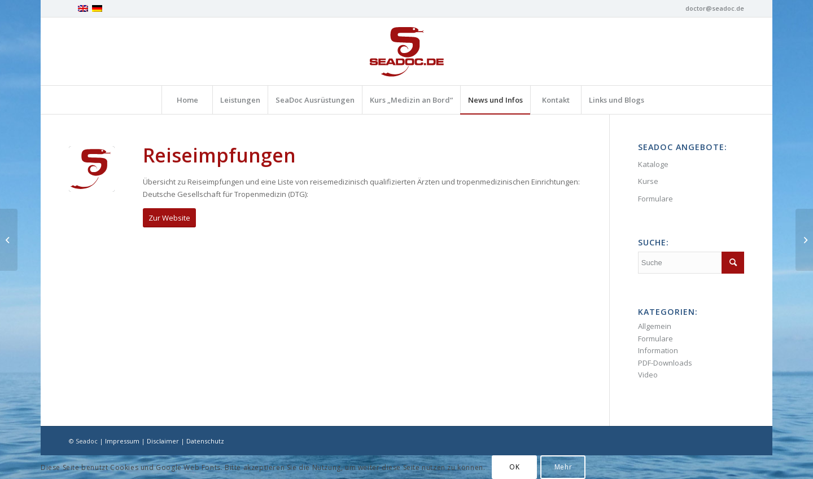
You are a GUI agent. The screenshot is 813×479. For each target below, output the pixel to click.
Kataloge (653, 164)
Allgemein (654, 326)
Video (648, 375)
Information (658, 350)
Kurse (648, 181)
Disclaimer (163, 441)
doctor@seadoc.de (714, 8)
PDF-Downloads (665, 363)
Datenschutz (205, 441)
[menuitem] (186, 100)
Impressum (122, 441)
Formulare (655, 199)
